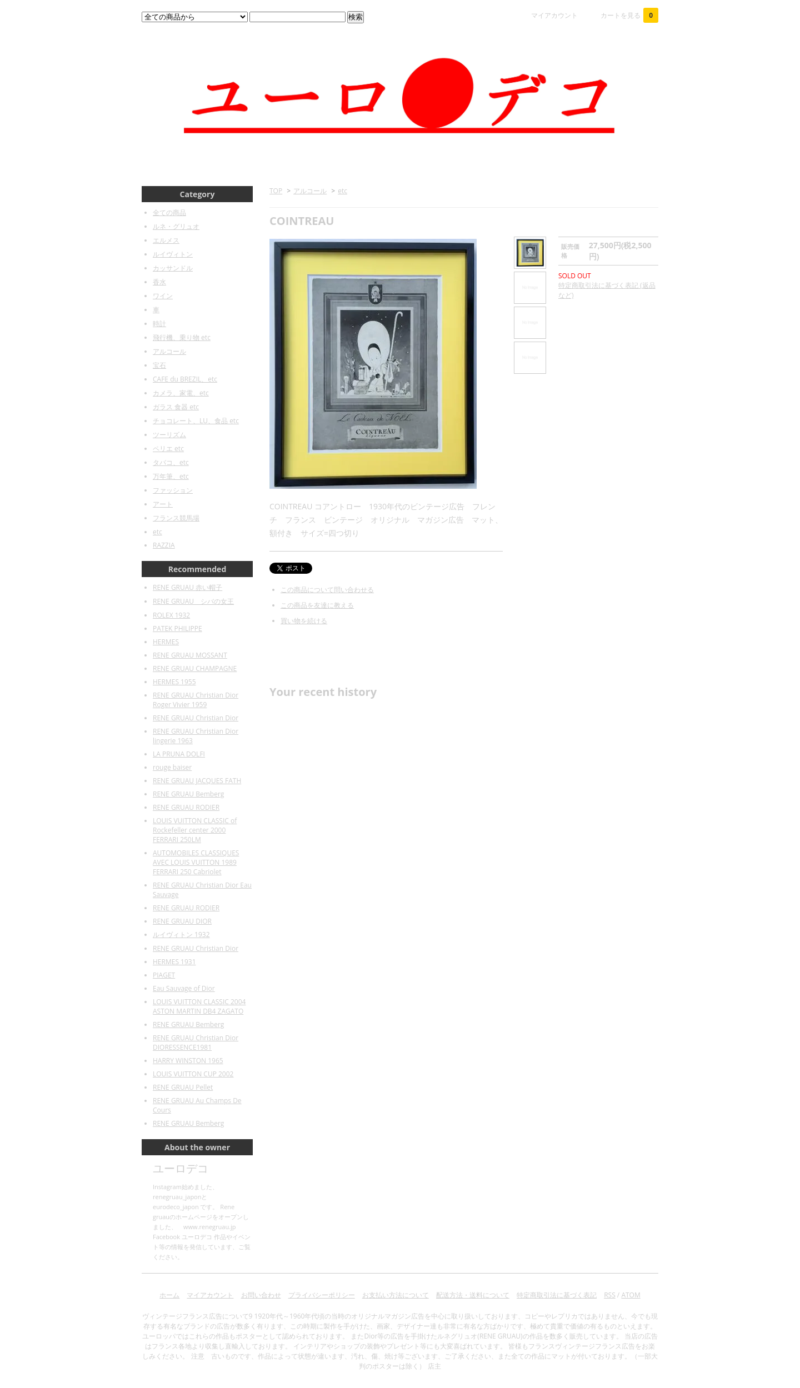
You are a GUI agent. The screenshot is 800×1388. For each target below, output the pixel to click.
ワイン (163, 295)
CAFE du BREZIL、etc (185, 379)
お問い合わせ (261, 1295)
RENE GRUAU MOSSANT (190, 655)
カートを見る (629, 15)
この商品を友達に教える (317, 605)
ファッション (173, 490)
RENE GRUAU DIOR (182, 921)
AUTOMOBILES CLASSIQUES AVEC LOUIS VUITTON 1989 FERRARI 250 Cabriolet (196, 862)
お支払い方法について (395, 1295)
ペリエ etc (168, 448)
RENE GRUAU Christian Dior (195, 718)
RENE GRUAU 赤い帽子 (187, 587)
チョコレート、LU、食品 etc (196, 420)
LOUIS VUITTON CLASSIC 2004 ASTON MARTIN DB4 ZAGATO (199, 1006)
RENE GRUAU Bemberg (188, 794)
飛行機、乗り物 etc (182, 337)
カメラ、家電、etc (181, 393)
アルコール (310, 191)
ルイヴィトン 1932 (181, 934)
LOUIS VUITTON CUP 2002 (193, 1074)
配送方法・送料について (472, 1295)
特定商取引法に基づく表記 (557, 1295)
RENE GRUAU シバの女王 (193, 601)
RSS (610, 1295)
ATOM (630, 1295)
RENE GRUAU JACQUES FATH (197, 780)
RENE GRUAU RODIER (186, 807)
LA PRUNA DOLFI (179, 754)
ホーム (169, 1295)
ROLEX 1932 (171, 615)
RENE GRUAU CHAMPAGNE (195, 668)
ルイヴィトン (173, 254)
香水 (159, 282)
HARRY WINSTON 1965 (188, 1060)
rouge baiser (172, 767)
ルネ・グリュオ (176, 226)
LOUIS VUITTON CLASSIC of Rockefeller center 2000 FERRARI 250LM (195, 830)
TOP (275, 191)
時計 (159, 323)
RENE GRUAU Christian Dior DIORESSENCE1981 (195, 1042)
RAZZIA (164, 545)
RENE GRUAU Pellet (183, 1087)
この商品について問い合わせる (327, 589)
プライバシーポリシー (321, 1295)
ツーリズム (169, 434)
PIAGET (164, 975)
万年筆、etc (171, 476)
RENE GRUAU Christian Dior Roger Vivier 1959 (195, 699)
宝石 (159, 365)
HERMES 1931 (174, 961)
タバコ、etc (171, 462)
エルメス (166, 240)
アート (163, 504)
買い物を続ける (304, 620)
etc (342, 191)
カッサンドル (173, 268)
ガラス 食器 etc (176, 407)
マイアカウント (554, 15)
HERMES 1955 (174, 682)
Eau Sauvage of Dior (184, 988)
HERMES (166, 642)
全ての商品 (169, 212)
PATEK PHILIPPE (177, 628)
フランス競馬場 (176, 518)
